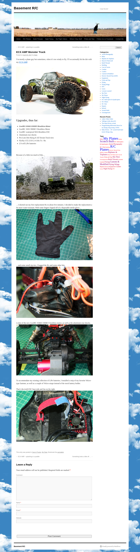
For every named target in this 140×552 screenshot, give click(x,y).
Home (18, 39)
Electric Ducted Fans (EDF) (110, 76)
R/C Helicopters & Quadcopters (111, 99)
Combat (104, 69)
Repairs (104, 106)
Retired (104, 108)
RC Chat (104, 104)
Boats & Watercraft (107, 61)
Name (18, 503)
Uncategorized (106, 112)
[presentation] (34, 530)
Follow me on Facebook (105, 39)
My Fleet (44, 452)
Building (104, 65)
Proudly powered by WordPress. (111, 546)
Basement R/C (26, 8)
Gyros (103, 89)
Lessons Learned (106, 91)
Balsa (103, 56)
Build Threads (38, 39)
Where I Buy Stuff (76, 39)
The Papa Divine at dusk (109, 123)
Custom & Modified (107, 74)
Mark (35, 55)
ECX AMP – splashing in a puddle (28, 47)
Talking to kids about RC (109, 121)
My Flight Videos (61, 39)
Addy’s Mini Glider (107, 119)
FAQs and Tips (89, 39)
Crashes (104, 71)
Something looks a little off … (82, 47)
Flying (103, 82)
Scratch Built (105, 110)
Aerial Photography (107, 54)
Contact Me (120, 39)
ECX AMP (23, 62)
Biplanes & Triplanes (108, 58)
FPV (103, 87)
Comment (19, 475)
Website (18, 518)
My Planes (105, 95)
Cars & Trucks (36, 452)
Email (18, 510)
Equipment (105, 78)
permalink (60, 452)
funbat (120, 139)
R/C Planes (27, 39)
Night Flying (49, 39)
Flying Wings (106, 84)
